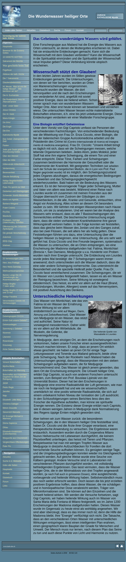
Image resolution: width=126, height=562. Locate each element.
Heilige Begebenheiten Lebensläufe (13, 182)
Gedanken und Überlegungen (16, 191)
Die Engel (7, 126)
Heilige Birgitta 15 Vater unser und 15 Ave (16, 291)
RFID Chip (7, 241)
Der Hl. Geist (8, 114)
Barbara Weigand (10, 204)
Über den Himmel (10, 156)
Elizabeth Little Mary (12, 400)
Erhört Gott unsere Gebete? (15, 320)
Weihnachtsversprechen (13, 271)
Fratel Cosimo (9, 208)
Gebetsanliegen (10, 324)
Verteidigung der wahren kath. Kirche (14, 37)
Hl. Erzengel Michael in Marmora (13, 417)
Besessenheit (9, 172)
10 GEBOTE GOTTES (12, 57)
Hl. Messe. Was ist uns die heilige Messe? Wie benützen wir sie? (14, 88)
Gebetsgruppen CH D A (13, 316)
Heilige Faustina (10, 297)
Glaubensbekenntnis (12, 82)
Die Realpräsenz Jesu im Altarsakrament (14, 100)
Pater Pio (7, 446)
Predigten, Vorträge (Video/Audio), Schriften (13, 221)
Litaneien (7, 337)
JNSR (5, 383)
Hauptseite (7, 46)
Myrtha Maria (8, 366)
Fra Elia (6, 212)
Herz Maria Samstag (12, 267)
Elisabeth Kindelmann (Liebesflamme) (12, 432)
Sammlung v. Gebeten (12, 329)
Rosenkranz (8, 341)
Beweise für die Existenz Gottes (13, 51)
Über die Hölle (9, 160)
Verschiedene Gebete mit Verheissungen (14, 302)
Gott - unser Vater (10, 106)
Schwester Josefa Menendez (15, 195)
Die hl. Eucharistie (11, 95)
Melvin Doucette (10, 408)
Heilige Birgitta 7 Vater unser (9, 285)
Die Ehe (6, 131)
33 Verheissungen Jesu (13, 258)
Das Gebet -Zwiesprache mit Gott (15, 140)
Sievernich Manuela (11, 412)
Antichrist (7, 237)
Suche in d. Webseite (12, 461)
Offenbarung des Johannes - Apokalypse (15, 227)
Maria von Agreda (10, 199)
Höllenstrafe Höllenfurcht (13, 164)
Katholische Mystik (11, 135)
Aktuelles (7, 457)
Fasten (6, 145)
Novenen (7, 333)
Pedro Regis (8, 387)
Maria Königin (9, 118)
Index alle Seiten (10, 465)
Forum (6, 482)
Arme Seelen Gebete (12, 349)
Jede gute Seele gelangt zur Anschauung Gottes (15, 150)
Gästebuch (7, 477)
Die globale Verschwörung (14, 233)
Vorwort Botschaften (11, 362)
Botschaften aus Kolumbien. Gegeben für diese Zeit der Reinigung (15, 376)
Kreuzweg (7, 345)
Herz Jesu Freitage (11, 263)
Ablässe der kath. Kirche (13, 74)
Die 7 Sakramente (11, 78)
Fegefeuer (7, 70)
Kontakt (6, 473)
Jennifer (6, 391)
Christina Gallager (11, 404)
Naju (5, 395)
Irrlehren (6, 245)
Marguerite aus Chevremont (15, 438)
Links (5, 486)
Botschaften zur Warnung (14, 370)
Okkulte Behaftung (11, 176)
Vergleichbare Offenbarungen (16, 442)
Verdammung (8, 168)
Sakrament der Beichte (13, 61)
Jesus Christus (9, 110)
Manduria (7, 216)
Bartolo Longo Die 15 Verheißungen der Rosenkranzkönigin (12, 277)
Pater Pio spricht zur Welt (14, 187)
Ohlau (5, 427)
